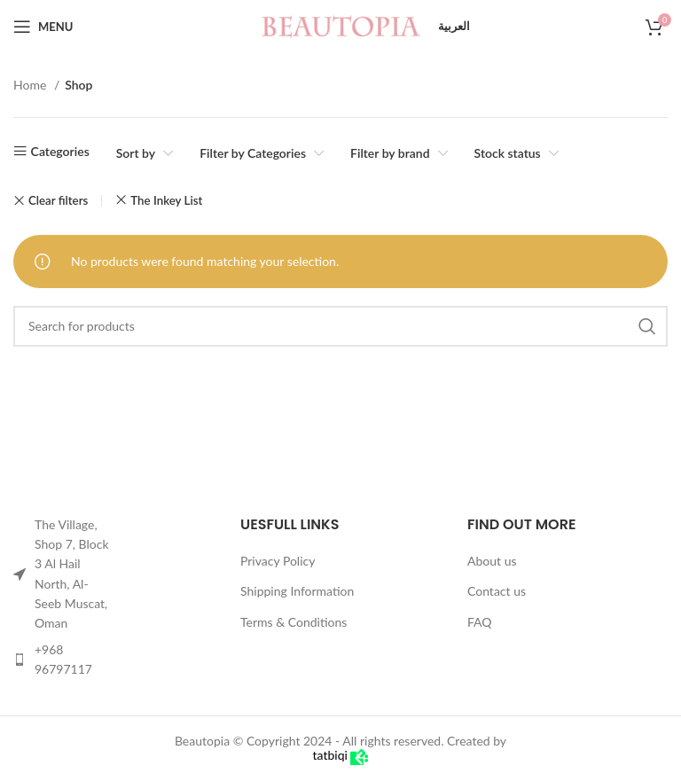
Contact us (496, 590)
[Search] (340, 326)
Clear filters (58, 201)
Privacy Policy (277, 560)
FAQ (479, 621)
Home (31, 84)
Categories (60, 151)
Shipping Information (297, 590)
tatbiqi (341, 754)
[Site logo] (341, 25)
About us (492, 560)
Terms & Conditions (293, 621)
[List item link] (63, 660)
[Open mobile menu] (43, 26)
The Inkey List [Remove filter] (166, 200)
